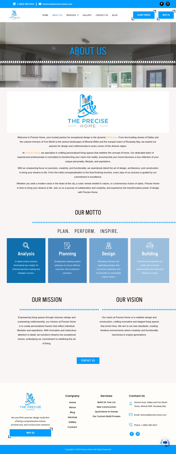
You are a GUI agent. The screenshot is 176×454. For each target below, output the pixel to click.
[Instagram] (168, 4)
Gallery (88, 15)
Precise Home (32, 153)
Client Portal (143, 15)
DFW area (112, 137)
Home (42, 15)
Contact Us (104, 15)
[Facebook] (162, 4)
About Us (55, 15)
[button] (71, 15)
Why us (166, 15)
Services (72, 15)
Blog (118, 15)
